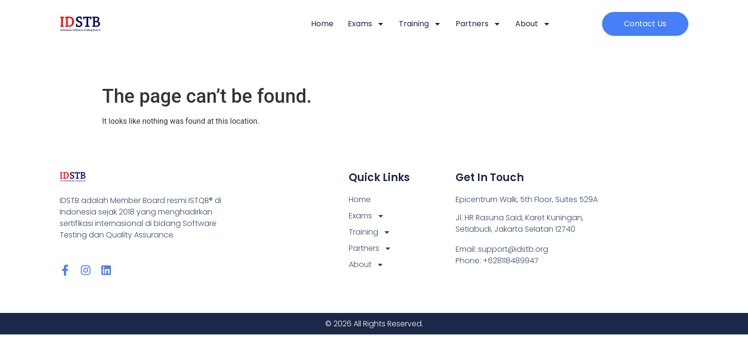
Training (420, 24)
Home (322, 23)
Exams (366, 24)
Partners (478, 24)
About (533, 24)
